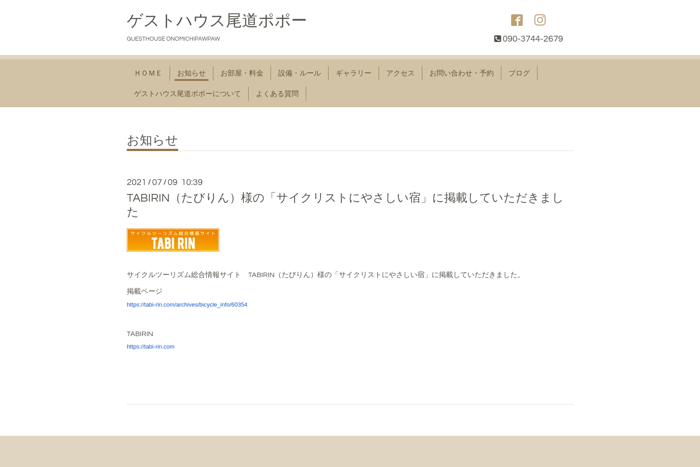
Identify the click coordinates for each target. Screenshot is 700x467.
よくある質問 (277, 93)
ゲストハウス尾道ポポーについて (187, 93)
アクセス (400, 73)
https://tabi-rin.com (151, 346)
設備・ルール (299, 73)
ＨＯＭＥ (148, 73)
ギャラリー (353, 73)
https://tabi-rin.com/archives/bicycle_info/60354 (187, 304)
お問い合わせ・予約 (461, 73)
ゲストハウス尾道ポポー (217, 21)
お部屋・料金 (242, 73)
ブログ (519, 73)
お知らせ (191, 73)
